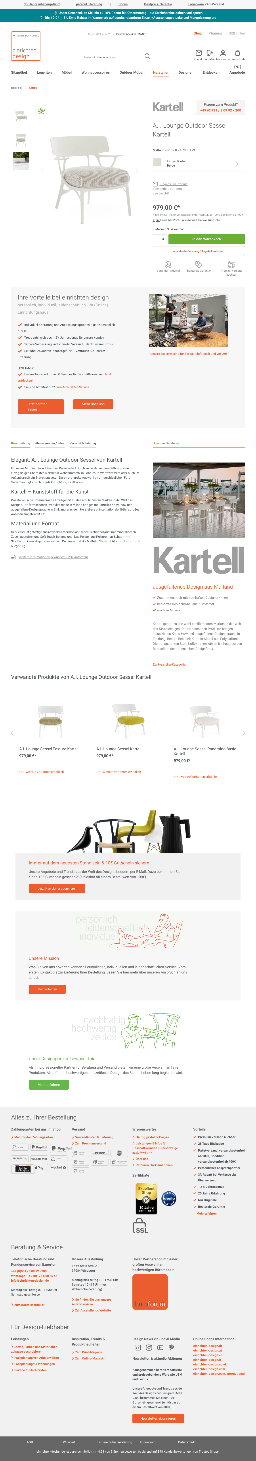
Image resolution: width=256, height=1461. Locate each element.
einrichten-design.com (209, 1369)
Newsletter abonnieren (158, 1418)
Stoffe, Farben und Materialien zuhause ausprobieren (34, 1349)
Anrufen (210, 59)
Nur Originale (205, 1200)
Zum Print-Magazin (87, 1352)
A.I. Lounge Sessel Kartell (118, 749)
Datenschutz (187, 1442)
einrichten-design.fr (207, 1359)
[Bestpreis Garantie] (198, 264)
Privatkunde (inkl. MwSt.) (131, 34)
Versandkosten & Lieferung (92, 1137)
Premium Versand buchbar (214, 1137)
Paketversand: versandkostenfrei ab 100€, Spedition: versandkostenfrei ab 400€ (219, 1156)
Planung (215, 33)
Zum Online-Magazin (88, 1358)
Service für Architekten (29, 1370)
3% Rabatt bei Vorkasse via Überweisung (214, 1177)
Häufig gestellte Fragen (150, 1137)
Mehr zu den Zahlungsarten (32, 1137)
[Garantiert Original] (168, 264)
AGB (30, 1442)
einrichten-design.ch (207, 1355)
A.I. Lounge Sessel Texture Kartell (48, 749)
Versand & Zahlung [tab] (83, 443)
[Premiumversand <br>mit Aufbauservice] (231, 264)
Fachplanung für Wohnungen (33, 1364)
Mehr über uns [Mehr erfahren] (93, 404)
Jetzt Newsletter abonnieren (57, 888)
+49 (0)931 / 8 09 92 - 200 (29, 1271)
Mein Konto (223, 59)
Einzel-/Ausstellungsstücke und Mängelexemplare (179, 17)
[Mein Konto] (210, 54)
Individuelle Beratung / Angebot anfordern (198, 251)
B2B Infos (237, 33)
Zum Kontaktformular (27, 1304)
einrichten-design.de (208, 1346)
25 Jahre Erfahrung (209, 1193)
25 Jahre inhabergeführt (42, 4)
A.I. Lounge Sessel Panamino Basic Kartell (205, 751)
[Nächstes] (137, 171)
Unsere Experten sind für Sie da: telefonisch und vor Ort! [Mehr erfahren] (188, 353)
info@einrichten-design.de (30, 1280)
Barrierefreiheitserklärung (114, 1442)
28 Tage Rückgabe (208, 1144)
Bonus (123, 4)
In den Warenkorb (206, 239)
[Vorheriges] (42, 171)
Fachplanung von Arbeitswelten (35, 1357)
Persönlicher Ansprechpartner (216, 1168)
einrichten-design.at (207, 1350)
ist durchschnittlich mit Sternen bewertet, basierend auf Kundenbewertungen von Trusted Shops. (128, 1451)
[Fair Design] (41, 112)
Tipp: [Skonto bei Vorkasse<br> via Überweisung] (156, 220)
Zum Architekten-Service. (72, 387)
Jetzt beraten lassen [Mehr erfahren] (37, 406)
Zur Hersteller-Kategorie (169, 664)
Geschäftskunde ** (99, 34)
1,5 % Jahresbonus (208, 1187)
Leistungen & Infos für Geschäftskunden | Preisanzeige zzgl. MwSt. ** (155, 1148)
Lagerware (196, 4)
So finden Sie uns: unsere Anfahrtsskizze (91, 1302)
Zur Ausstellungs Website (91, 1310)
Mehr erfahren (47, 989)
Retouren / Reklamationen (152, 1165)
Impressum (147, 1442)
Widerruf (69, 1442)
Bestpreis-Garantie (158, 4)
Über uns (140, 1159)
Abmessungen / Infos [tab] (50, 443)
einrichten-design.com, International (219, 1373)
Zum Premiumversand (89, 1143)
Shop (198, 33)
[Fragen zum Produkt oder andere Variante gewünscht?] (170, 189)
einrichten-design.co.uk (210, 1364)
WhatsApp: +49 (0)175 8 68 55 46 (34, 1276)
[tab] (20, 443)
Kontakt (198, 59)
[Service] (220, 110)
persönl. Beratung (89, 4)
